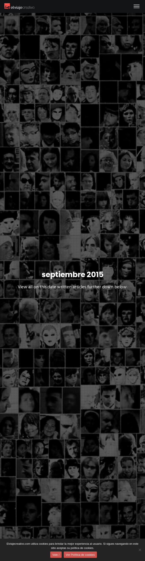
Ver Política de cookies (80, 554)
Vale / (56, 554)
